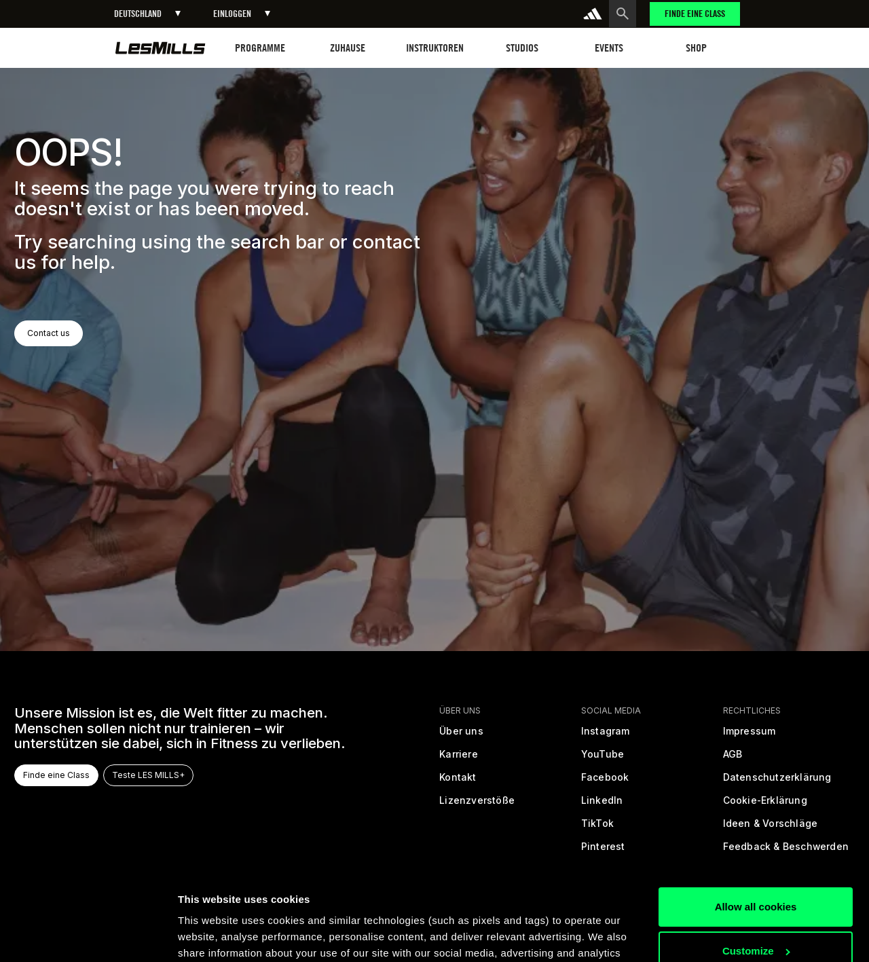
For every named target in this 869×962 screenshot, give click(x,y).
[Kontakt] (457, 782)
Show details (209, 935)
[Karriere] (458, 759)
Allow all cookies (756, 819)
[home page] (160, 48)
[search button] (622, 13)
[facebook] (605, 782)
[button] (147, 14)
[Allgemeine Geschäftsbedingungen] (732, 759)
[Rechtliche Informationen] (748, 736)
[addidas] (593, 13)
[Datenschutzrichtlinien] (776, 782)
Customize (756, 863)
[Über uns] (461, 736)
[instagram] (605, 736)
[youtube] (602, 759)
